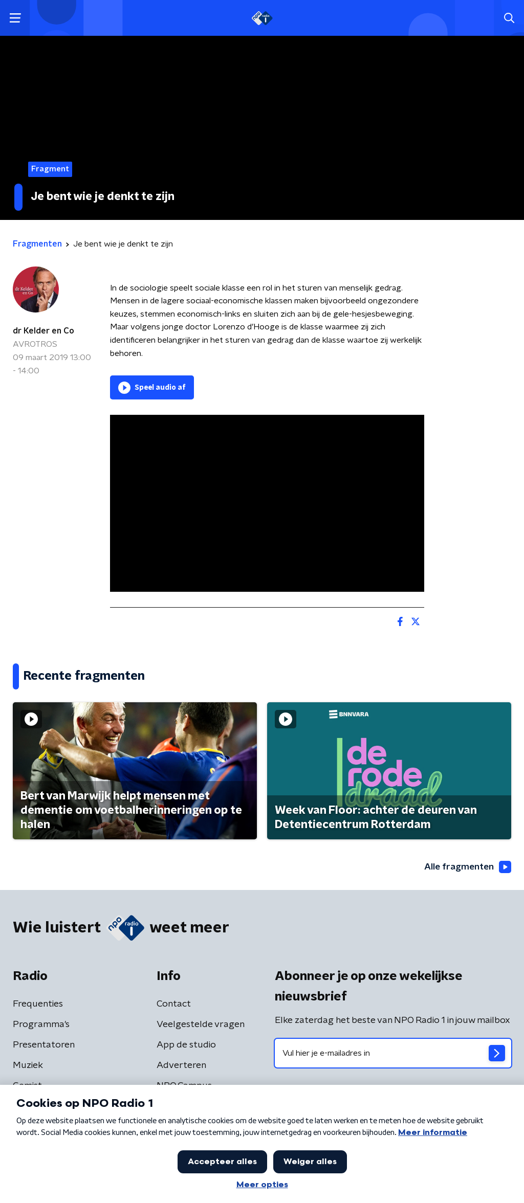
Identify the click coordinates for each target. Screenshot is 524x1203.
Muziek (28, 1066)
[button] (15, 18)
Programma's (41, 1025)
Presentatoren (44, 1045)
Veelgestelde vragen (201, 1025)
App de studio (186, 1045)
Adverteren (181, 1066)
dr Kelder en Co (43, 331)
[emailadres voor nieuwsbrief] (393, 1053)
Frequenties (38, 1004)
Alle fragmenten (466, 867)
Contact (174, 1004)
